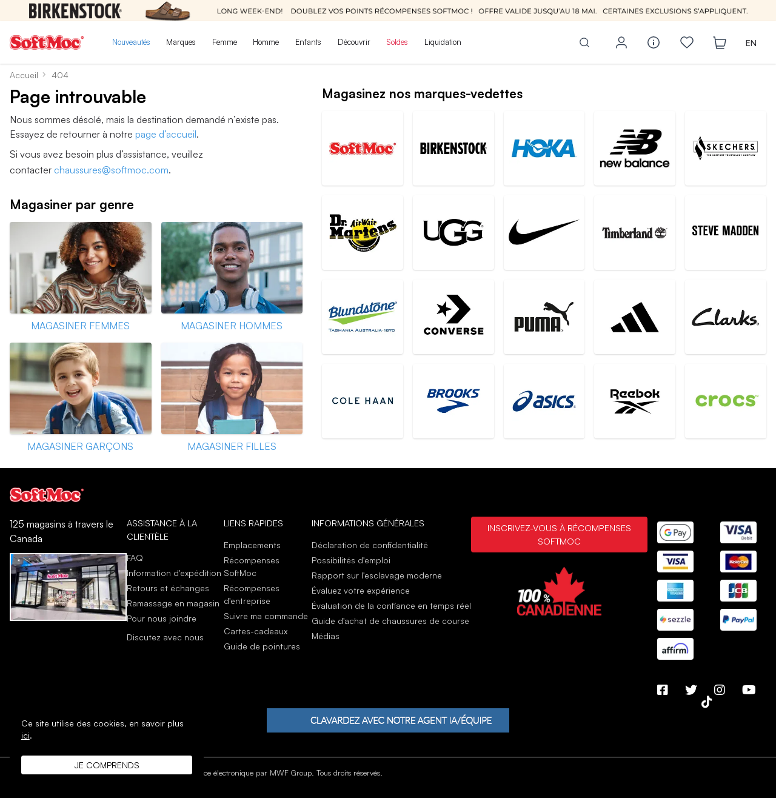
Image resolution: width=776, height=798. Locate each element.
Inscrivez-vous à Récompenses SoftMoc (559, 534)
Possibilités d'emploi (351, 560)
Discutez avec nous (165, 637)
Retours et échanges (168, 588)
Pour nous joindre (161, 618)
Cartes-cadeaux (255, 631)
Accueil (24, 75)
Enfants (308, 42)
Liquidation (442, 42)
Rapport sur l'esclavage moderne (377, 575)
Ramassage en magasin (173, 603)
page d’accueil (165, 134)
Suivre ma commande (266, 616)
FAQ (135, 557)
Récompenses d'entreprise (251, 594)
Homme (266, 42)
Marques (181, 42)
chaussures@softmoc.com (111, 170)
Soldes (397, 42)
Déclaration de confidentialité (370, 545)
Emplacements (252, 545)
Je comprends (107, 765)
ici (25, 735)
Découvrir (354, 42)
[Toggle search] (584, 42)
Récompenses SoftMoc (251, 566)
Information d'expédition (174, 573)
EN (751, 43)
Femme (224, 42)
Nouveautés (131, 42)
